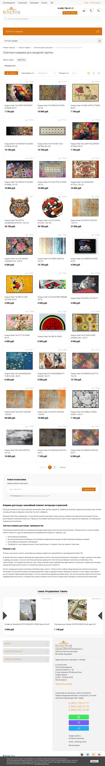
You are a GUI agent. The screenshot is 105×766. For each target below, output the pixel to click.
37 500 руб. (85, 228)
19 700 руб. (19, 152)
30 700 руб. (19, 228)
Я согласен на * (30, 496)
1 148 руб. (42, 629)
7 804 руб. (76, 629)
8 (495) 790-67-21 (66, 8)
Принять (94, 761)
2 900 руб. (9, 629)
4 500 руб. (19, 267)
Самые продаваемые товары (52, 591)
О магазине (22, 3)
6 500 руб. (52, 343)
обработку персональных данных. (35, 496)
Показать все (9, 66)
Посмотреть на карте (63, 684)
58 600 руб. (19, 420)
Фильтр (11, 73)
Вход (86, 2)
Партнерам (34, 3)
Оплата (44, 3)
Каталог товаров (52, 31)
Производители (9, 3)
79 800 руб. (52, 420)
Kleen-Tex (21, 60)
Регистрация (95, 2)
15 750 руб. (52, 267)
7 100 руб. (19, 113)
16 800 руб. (52, 113)
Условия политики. (41, 764)
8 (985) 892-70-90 (79, 709)
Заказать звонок (70, 13)
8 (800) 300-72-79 (79, 706)
